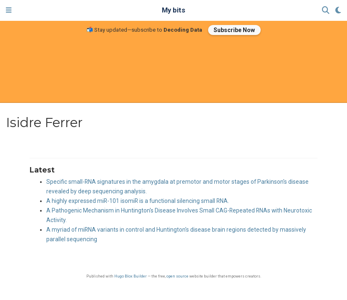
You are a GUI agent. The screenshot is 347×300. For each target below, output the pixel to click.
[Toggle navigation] (9, 10)
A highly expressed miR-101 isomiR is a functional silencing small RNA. (137, 201)
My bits (173, 10)
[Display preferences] (338, 10)
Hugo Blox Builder (130, 276)
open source (177, 276)
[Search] (325, 10)
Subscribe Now (234, 30)
